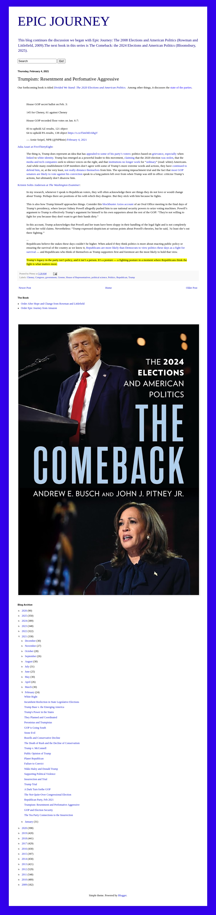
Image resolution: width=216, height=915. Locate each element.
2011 (25, 874)
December (30, 640)
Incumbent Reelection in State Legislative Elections (51, 702)
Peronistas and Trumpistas (38, 722)
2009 (25, 884)
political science (99, 277)
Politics (111, 277)
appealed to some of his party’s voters (108, 153)
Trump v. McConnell (35, 748)
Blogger (122, 895)
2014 (25, 858)
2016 (25, 848)
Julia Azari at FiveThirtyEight (35, 146)
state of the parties (180, 87)
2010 (25, 879)
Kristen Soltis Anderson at (49, 185)
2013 (25, 864)
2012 (25, 869)
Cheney (30, 277)
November (31, 645)
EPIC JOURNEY (64, 21)
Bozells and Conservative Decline (42, 737)
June (27, 671)
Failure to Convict (33, 763)
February (30, 692)
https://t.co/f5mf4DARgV (83, 132)
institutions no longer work (124, 162)
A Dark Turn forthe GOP (37, 789)
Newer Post (25, 287)
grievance (157, 153)
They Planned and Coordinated (40, 717)
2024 (25, 620)
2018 (25, 838)
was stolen (167, 157)
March (28, 687)
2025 (25, 615)
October (29, 651)
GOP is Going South (35, 727)
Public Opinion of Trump (37, 753)
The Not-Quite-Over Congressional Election (47, 794)
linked (30, 157)
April (28, 681)
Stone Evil (29, 732)
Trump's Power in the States (39, 712)
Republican (121, 277)
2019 (25, 833)
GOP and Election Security (38, 810)
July (27, 666)
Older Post (191, 287)
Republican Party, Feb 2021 (39, 799)
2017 (25, 843)
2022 (25, 631)
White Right (30, 696)
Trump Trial (30, 784)
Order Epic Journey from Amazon (39, 308)
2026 (25, 610)
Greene (61, 277)
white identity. (45, 157)
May (27, 676)
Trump (131, 277)
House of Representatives (78, 277)
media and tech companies (41, 162)
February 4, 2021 (77, 139)
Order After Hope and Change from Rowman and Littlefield (53, 303)
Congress (39, 277)
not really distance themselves (82, 170)
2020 (25, 828)
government (51, 277)
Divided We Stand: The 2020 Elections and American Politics (89, 87)
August (29, 661)
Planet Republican (34, 758)
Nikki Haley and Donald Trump (41, 768)
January (29, 821)
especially (171, 153)
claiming (129, 157)
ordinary (151, 162)
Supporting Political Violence (40, 773)
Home (108, 287)
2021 (25, 636)
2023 (25, 626)
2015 (25, 853)
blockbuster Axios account (117, 204)
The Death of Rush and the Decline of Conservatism (52, 743)
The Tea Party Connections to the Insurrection (48, 815)
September (31, 656)
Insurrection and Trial (35, 779)
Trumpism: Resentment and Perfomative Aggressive (52, 804)
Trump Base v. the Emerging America (44, 707)
